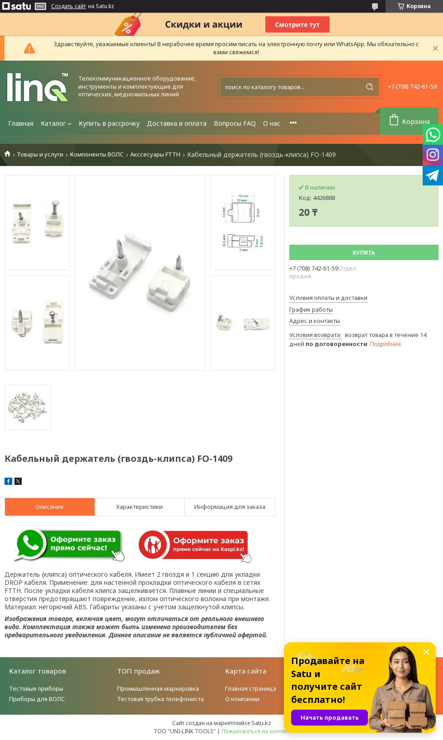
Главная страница (250, 688)
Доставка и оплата (177, 123)
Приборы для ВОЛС (37, 699)
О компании (242, 699)
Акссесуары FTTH (155, 154)
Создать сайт (68, 6)
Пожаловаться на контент (255, 731)
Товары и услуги (40, 154)
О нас (271, 123)
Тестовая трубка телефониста (160, 699)
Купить (364, 252)
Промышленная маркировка (158, 688)
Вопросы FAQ (235, 123)
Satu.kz (261, 723)
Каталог (53, 123)
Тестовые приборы (36, 688)
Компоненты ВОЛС (97, 154)
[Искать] (370, 87)
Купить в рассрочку (109, 123)
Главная (20, 123)
